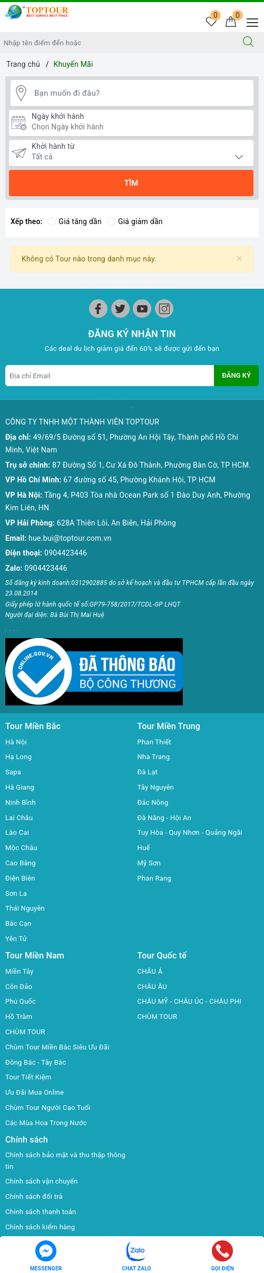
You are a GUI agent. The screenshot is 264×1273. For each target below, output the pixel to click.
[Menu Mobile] (249, 21)
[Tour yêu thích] (211, 22)
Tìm (131, 183)
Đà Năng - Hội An (165, 818)
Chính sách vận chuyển (41, 1181)
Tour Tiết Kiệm (28, 1077)
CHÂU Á (150, 971)
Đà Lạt (148, 772)
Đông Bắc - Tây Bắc (35, 1062)
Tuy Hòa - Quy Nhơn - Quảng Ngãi (190, 832)
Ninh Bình (20, 802)
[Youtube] (142, 308)
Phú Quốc (20, 1001)
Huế (144, 848)
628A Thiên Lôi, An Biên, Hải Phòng (116, 523)
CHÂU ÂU (152, 987)
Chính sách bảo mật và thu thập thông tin (65, 1160)
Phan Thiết (154, 742)
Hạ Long (18, 757)
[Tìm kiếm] (248, 42)
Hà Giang (19, 787)
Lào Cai (17, 832)
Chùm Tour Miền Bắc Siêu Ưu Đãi (57, 1047)
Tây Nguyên (156, 787)
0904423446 (65, 553)
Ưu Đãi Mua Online (34, 1092)
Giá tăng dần (74, 221)
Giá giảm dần (135, 221)
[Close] (239, 258)
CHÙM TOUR (25, 1032)
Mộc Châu (21, 848)
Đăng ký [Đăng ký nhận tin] (236, 375)
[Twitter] (120, 308)
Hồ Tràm (18, 1017)
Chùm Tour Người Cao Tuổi (48, 1108)
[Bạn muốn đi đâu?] (141, 93)
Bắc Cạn (18, 923)
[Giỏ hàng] (230, 22)
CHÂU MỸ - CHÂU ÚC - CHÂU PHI (190, 1001)
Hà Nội (16, 742)
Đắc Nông (153, 802)
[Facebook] (98, 308)
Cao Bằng (20, 863)
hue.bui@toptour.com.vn (69, 538)
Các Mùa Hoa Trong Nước (46, 1123)
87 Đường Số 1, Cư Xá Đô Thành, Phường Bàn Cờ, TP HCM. (151, 465)
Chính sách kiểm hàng (40, 1227)
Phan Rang (155, 878)
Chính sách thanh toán (40, 1212)
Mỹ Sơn (149, 863)
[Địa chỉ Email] (109, 375)
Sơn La (16, 893)
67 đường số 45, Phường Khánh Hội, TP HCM (139, 480)
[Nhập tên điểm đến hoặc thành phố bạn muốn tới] (116, 42)
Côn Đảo (18, 987)
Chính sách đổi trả (34, 1196)
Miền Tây (19, 971)
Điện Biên (20, 878)
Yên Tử (16, 939)
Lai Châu (19, 818)
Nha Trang (154, 757)
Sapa (13, 772)
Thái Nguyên (25, 908)
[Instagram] (164, 308)
